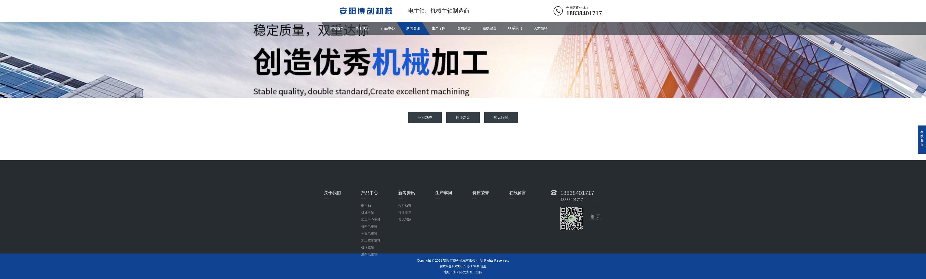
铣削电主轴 (369, 248)
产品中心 (388, 28)
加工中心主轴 (371, 241)
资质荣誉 (464, 28)
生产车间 (439, 28)
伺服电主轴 (369, 255)
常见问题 (501, 118)
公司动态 (425, 118)
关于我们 (362, 28)
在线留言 (490, 28)
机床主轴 (367, 269)
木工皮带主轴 (371, 262)
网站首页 (337, 28)
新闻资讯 (413, 28)
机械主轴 (367, 234)
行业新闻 (463, 118)
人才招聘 (540, 28)
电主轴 (366, 227)
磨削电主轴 (369, 276)
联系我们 (515, 28)
